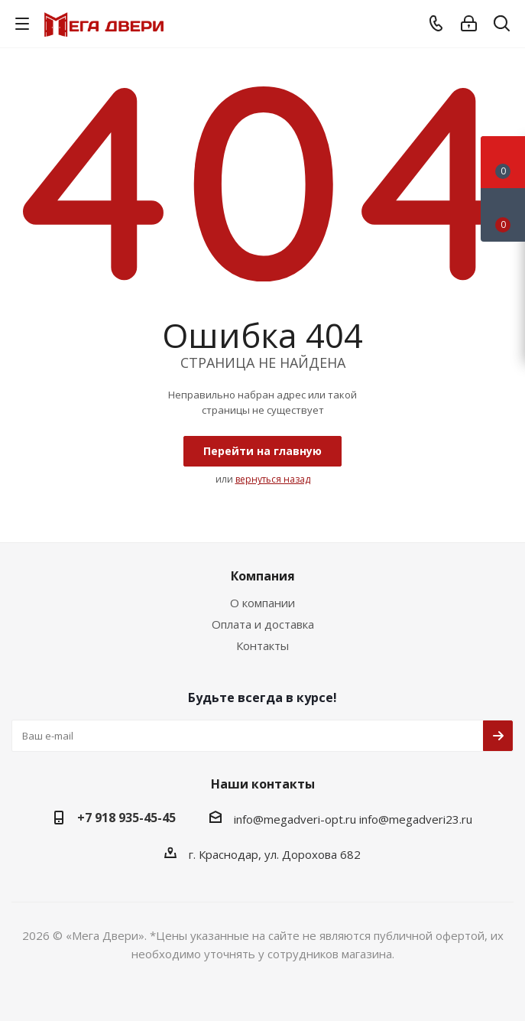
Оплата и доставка (263, 624)
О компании (262, 602)
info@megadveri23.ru (415, 819)
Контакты (262, 645)
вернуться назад (272, 479)
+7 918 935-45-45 (126, 817)
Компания (263, 575)
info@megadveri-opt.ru (295, 819)
